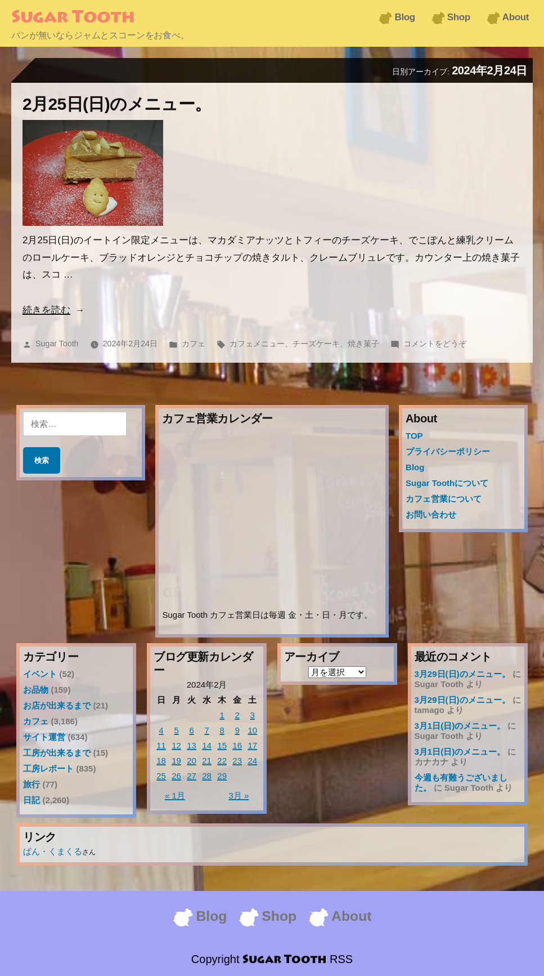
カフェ (193, 343)
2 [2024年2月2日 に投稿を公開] (237, 715)
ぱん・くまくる (52, 851)
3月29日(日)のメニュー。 (462, 674)
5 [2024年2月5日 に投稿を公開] (176, 730)
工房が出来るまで (57, 752)
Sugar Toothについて (447, 483)
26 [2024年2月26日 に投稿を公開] (176, 776)
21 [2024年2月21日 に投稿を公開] (207, 760)
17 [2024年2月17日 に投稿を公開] (252, 745)
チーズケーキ (316, 343)
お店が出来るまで (57, 705)
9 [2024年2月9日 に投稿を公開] (237, 730)
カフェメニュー (257, 343)
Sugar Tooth (72, 18)
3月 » (238, 795)
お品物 (35, 689)
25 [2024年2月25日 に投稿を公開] (161, 776)
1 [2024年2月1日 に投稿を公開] (221, 715)
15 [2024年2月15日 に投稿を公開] (222, 745)
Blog (404, 17)
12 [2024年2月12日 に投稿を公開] (176, 745)
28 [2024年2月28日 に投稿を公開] (207, 776)
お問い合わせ (431, 514)
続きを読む (46, 310)
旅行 (31, 784)
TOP (414, 435)
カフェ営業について (444, 498)
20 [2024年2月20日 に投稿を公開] (191, 760)
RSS (341, 959)
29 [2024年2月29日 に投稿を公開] (222, 776)
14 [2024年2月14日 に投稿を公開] (207, 745)
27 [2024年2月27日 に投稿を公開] (191, 776)
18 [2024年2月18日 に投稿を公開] (161, 760)
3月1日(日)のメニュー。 (460, 725)
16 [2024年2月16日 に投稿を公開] (237, 745)
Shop (458, 17)
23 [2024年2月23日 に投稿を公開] (237, 760)
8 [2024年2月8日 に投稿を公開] (221, 730)
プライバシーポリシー (448, 451)
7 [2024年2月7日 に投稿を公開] (206, 730)
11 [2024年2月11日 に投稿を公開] (161, 745)
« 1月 (175, 795)
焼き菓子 (363, 343)
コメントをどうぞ (434, 343)
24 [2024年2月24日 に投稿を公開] (252, 760)
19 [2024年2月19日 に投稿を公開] (176, 760)
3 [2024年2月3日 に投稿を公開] (252, 715)
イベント (40, 674)
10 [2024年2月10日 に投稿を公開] (252, 730)
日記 (31, 800)
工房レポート (48, 768)
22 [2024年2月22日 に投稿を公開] (222, 760)
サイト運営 (44, 737)
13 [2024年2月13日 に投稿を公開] (191, 745)
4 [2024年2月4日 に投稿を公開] (161, 730)
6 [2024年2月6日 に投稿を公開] (191, 730)
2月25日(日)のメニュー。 (117, 104)
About (515, 17)
